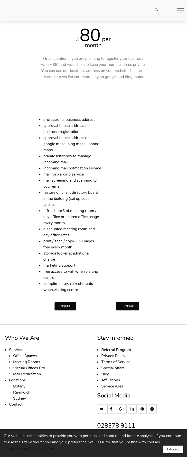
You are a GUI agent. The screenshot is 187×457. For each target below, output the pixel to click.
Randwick (21, 392)
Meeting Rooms (26, 362)
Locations (17, 380)
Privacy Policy (113, 356)
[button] (180, 10)
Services (16, 349)
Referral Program (116, 349)
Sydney (19, 398)
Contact (15, 404)
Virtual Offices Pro (29, 368)
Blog (105, 374)
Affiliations (110, 380)
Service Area (112, 386)
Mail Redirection (27, 374)
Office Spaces (25, 356)
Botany (19, 386)
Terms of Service (115, 362)
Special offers (113, 368)
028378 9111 (116, 426)
